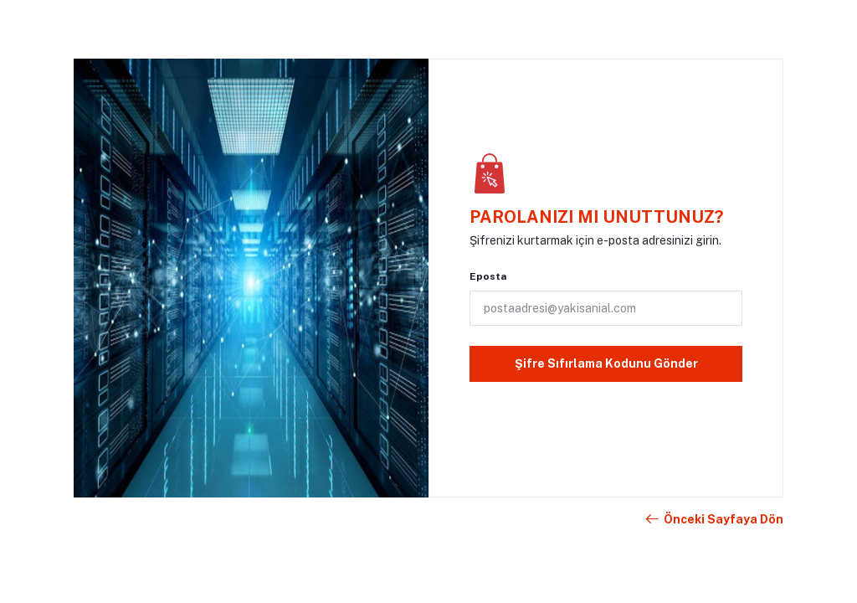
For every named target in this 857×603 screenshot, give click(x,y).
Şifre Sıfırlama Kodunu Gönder (606, 363)
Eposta (488, 276)
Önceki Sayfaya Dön (713, 519)
